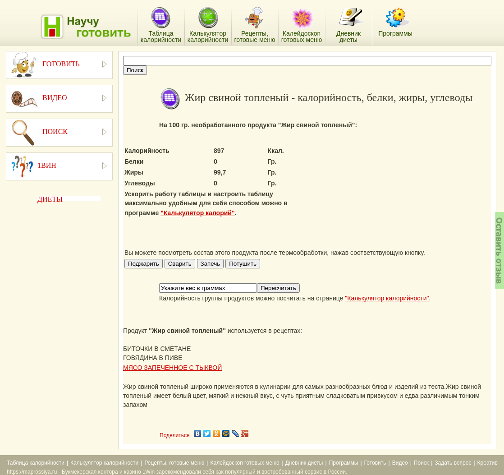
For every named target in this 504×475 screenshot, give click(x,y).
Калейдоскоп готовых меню (244, 463)
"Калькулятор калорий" (197, 213)
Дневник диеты (304, 463)
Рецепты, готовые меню (174, 463)
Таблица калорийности (35, 463)
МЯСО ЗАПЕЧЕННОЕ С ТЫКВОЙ (172, 367)
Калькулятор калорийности (104, 463)
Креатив (487, 463)
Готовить (375, 463)
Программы (343, 463)
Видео (400, 463)
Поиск (421, 463)
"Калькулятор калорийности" (387, 298)
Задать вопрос (453, 463)
